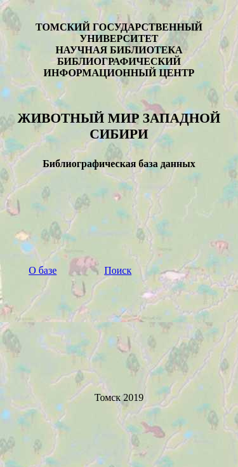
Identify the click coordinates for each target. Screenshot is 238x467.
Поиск (117, 270)
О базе (42, 270)
